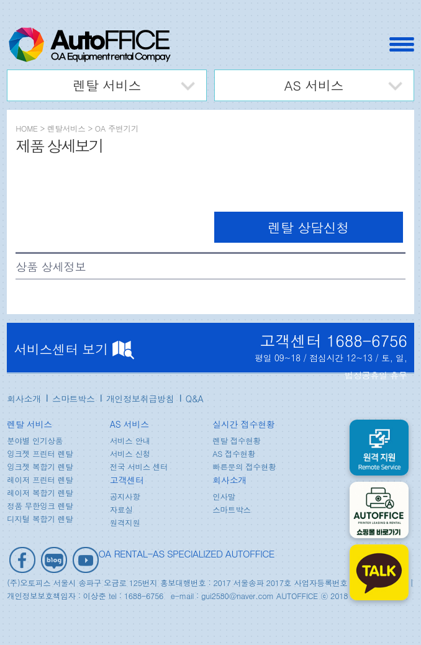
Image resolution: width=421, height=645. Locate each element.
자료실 (121, 509)
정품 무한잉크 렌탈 (40, 506)
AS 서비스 (314, 85)
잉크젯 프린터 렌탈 (40, 453)
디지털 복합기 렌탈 (40, 519)
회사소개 (24, 398)
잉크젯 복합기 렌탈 (40, 466)
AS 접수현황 (233, 453)
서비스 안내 (130, 440)
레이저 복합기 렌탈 (40, 492)
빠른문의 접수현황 (244, 466)
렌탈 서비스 (107, 85)
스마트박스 (73, 398)
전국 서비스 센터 (139, 466)
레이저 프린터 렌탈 (40, 479)
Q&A (195, 398)
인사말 (223, 496)
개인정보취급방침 (140, 398)
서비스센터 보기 (74, 349)
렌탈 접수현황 (236, 440)
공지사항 (125, 496)
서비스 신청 (130, 453)
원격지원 (125, 522)
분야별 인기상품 (35, 440)
